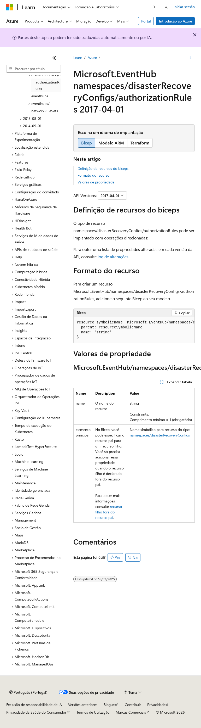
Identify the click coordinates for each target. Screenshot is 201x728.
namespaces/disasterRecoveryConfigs (160, 435)
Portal (146, 21)
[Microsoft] (9, 7)
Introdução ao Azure (175, 21)
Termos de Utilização (92, 712)
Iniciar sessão (184, 6)
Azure (92, 57)
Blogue (109, 704)
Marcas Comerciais (131, 712)
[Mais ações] (190, 58)
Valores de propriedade (96, 182)
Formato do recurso (93, 175)
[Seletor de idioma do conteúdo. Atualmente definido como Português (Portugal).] (28, 692)
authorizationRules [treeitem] (48, 85)
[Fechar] (54, 58)
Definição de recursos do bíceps (103, 168)
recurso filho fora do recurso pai (108, 512)
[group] (134, 330)
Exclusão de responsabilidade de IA (34, 704)
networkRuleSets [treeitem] (44, 110)
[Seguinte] (154, 7)
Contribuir (133, 704)
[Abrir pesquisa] (166, 7)
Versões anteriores (82, 704)
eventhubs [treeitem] (39, 95)
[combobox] (33, 69)
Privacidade (156, 704)
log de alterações (113, 256)
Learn (77, 57)
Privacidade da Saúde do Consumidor (36, 712)
